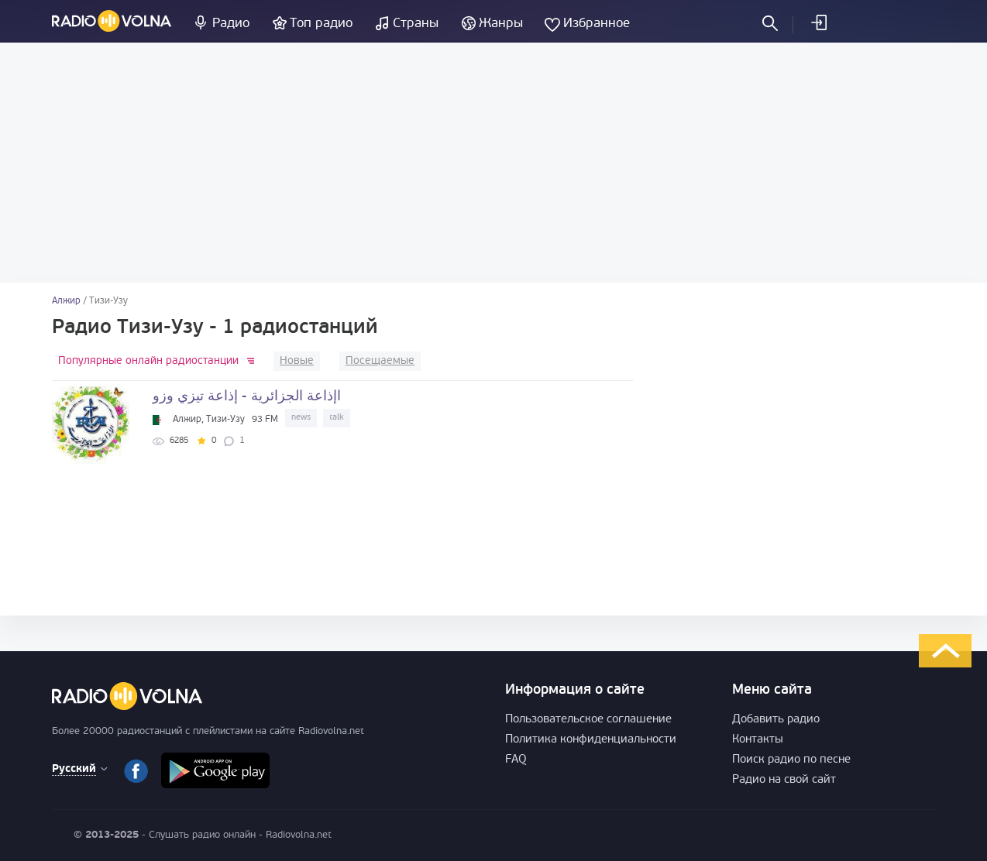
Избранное (596, 23)
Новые (297, 361)
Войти (818, 22)
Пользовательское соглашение (588, 720)
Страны (415, 23)
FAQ (516, 760)
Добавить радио (776, 720)
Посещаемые (380, 361)
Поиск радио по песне (791, 760)
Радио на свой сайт (784, 780)
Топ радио (321, 23)
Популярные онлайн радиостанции (148, 361)
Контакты (757, 740)
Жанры (501, 23)
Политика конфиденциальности (590, 740)
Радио (230, 23)
